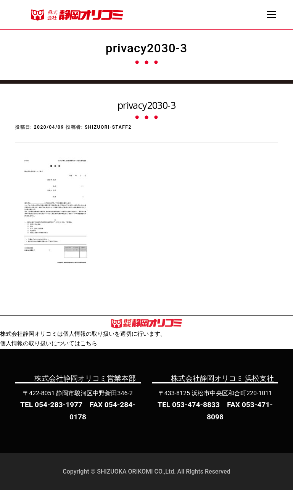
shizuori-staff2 (108, 127)
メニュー (271, 14)
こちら (88, 343)
